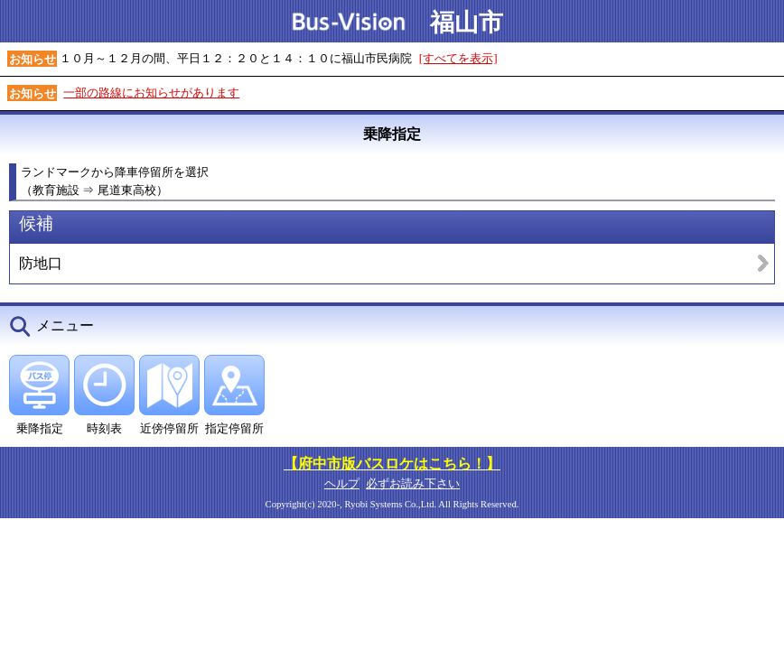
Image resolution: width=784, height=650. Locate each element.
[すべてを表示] (458, 58)
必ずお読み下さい (413, 483)
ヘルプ (341, 483)
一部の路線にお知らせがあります (151, 92)
